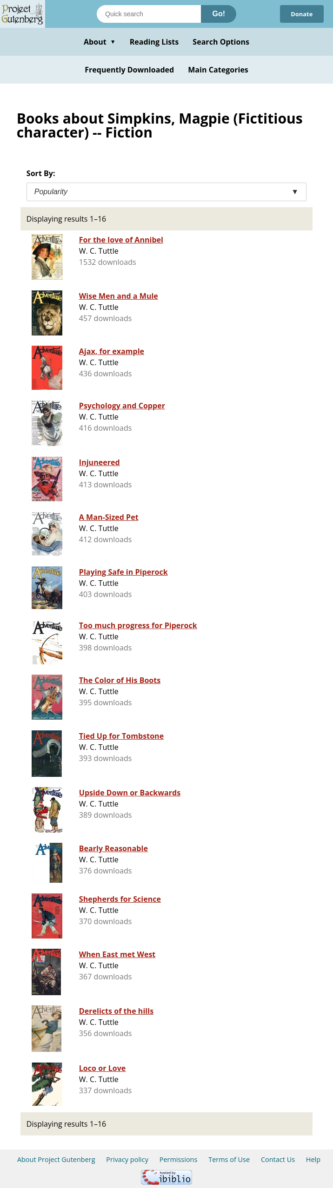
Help (313, 1159)
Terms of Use (229, 1159)
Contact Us (278, 1159)
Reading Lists (154, 42)
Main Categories (218, 70)
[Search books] (149, 14)
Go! (218, 14)
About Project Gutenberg (56, 1159)
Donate (301, 14)
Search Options (221, 42)
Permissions (179, 1159)
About (100, 41)
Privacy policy (127, 1159)
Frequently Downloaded (129, 70)
